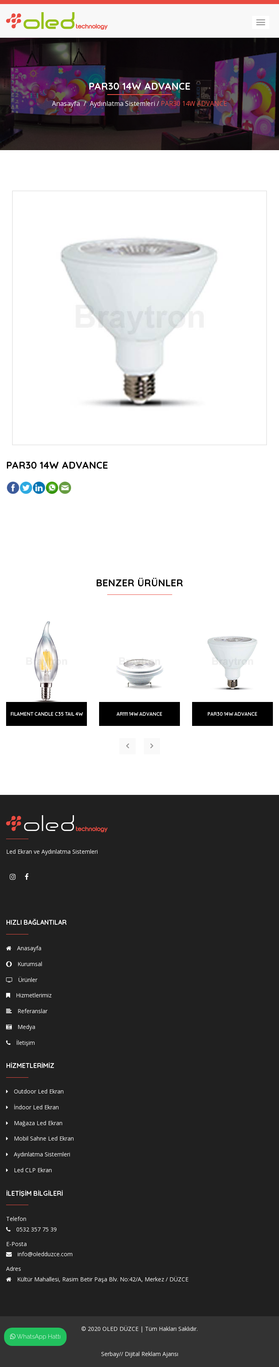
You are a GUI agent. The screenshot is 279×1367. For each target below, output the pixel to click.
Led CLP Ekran (29, 1170)
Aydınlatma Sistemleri (38, 1154)
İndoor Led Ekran (32, 1107)
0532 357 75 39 (36, 1229)
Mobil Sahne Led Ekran (40, 1138)
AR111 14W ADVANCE (139, 714)
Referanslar (27, 1011)
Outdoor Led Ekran (35, 1091)
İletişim (20, 1042)
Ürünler (21, 980)
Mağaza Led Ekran (34, 1123)
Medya (20, 1027)
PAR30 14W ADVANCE (232, 714)
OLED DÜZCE (120, 1329)
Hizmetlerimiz (29, 995)
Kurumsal (24, 964)
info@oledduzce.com (45, 1254)
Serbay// (112, 1354)
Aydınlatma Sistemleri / (124, 103)
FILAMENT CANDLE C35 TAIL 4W (47, 714)
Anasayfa (66, 103)
